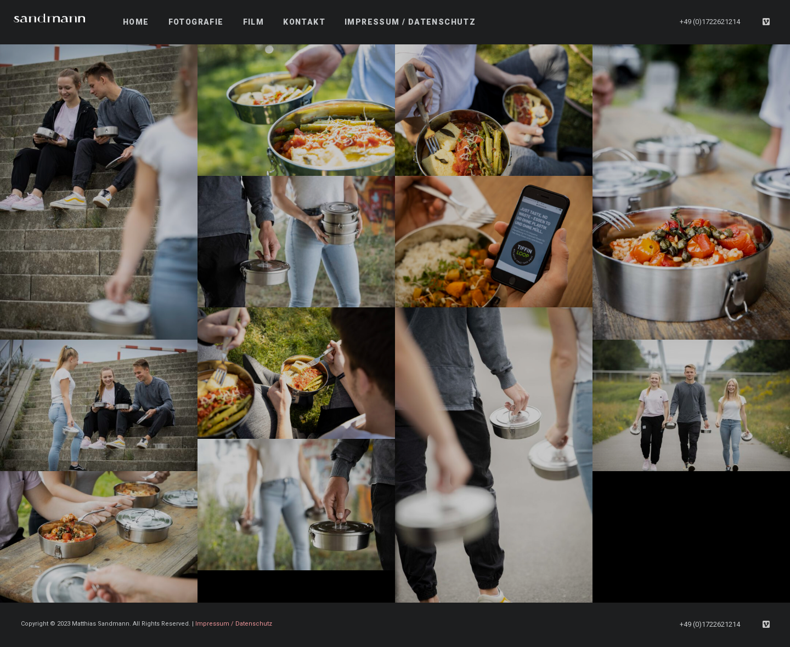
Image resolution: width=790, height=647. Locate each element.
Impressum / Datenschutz (233, 623)
